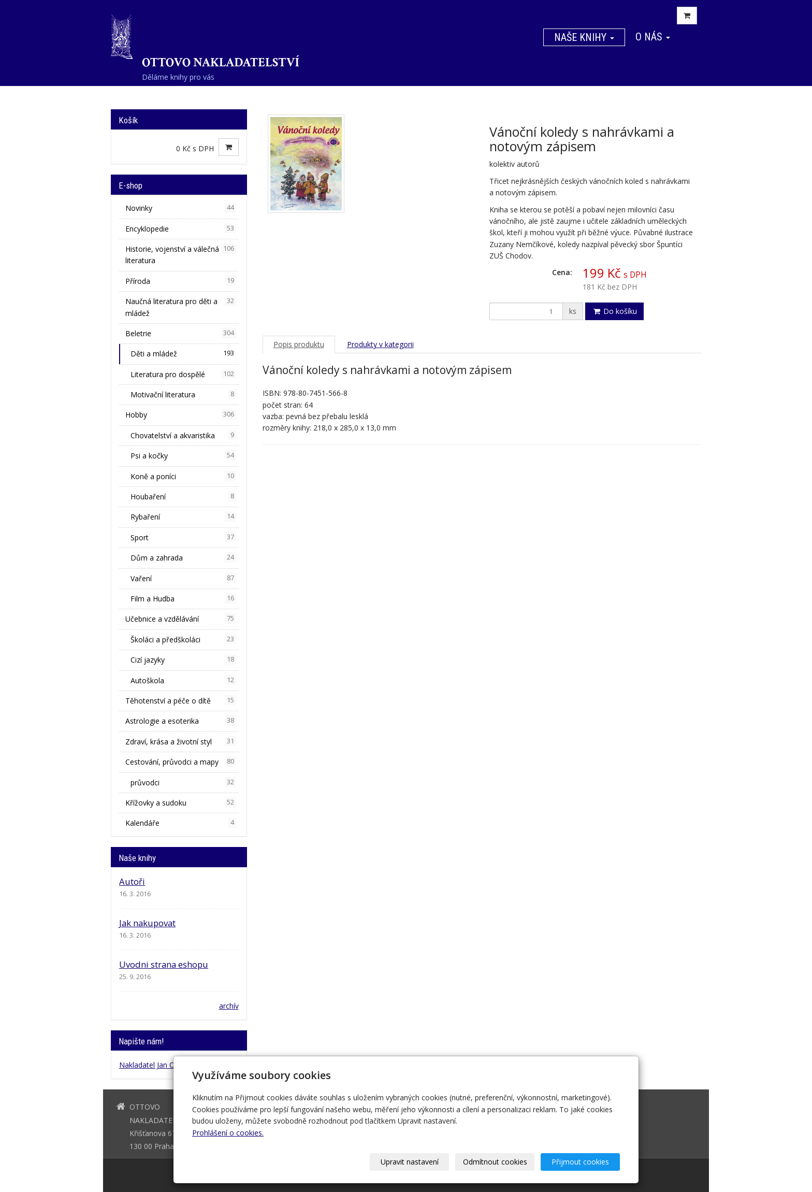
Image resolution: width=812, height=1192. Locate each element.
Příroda (180, 281)
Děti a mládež (183, 353)
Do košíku (614, 311)
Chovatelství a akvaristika (183, 435)
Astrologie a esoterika (180, 720)
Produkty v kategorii (380, 344)
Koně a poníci (183, 476)
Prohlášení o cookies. (228, 1133)
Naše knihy (584, 37)
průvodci (183, 782)
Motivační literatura (183, 394)
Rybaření (183, 516)
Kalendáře (180, 822)
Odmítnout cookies (495, 1162)
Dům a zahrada (183, 557)
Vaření (183, 578)
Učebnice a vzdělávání (180, 618)
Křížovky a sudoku (180, 802)
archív (229, 1006)
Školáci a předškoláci (183, 639)
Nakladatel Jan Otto (152, 1065)
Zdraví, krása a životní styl (180, 741)
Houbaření (183, 496)
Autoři (132, 881)
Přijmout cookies (580, 1162)
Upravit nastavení (410, 1162)
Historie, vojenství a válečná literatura (180, 254)
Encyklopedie (180, 228)
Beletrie (180, 333)
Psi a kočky (183, 455)
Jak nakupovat (147, 923)
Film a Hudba (183, 598)
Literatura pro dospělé (183, 374)
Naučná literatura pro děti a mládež (180, 307)
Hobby (180, 414)
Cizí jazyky (183, 659)
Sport (183, 537)
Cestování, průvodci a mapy (180, 761)
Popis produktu (298, 344)
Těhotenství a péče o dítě (180, 700)
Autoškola (183, 680)
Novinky (180, 208)
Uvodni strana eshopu (163, 964)
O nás (652, 37)
